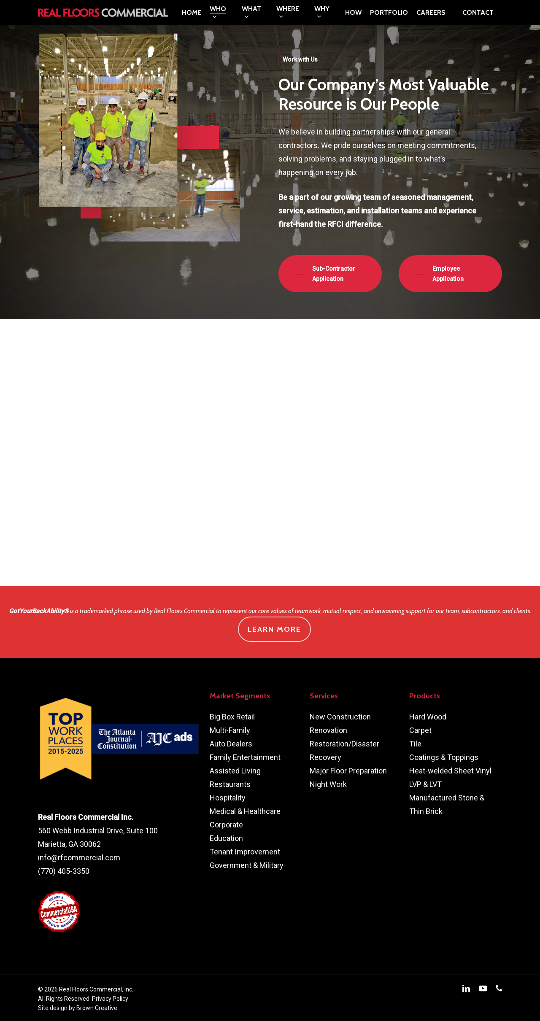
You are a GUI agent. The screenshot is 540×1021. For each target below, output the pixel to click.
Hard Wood (427, 716)
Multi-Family (230, 730)
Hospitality (228, 797)
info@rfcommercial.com (79, 857)
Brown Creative (96, 1008)
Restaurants (230, 784)
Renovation (328, 730)
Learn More (274, 629)
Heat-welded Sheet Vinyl (450, 770)
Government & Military (247, 865)
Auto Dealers (231, 743)
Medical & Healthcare (245, 811)
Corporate (226, 824)
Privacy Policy (110, 998)
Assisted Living (235, 770)
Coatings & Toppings (443, 757)
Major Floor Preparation (348, 770)
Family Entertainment (245, 757)
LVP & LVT (425, 784)
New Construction (340, 716)
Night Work (328, 784)
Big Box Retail (232, 716)
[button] (330, 407)
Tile (415, 743)
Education (226, 838)
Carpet (420, 730)
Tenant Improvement (245, 851)
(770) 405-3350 (63, 871)
